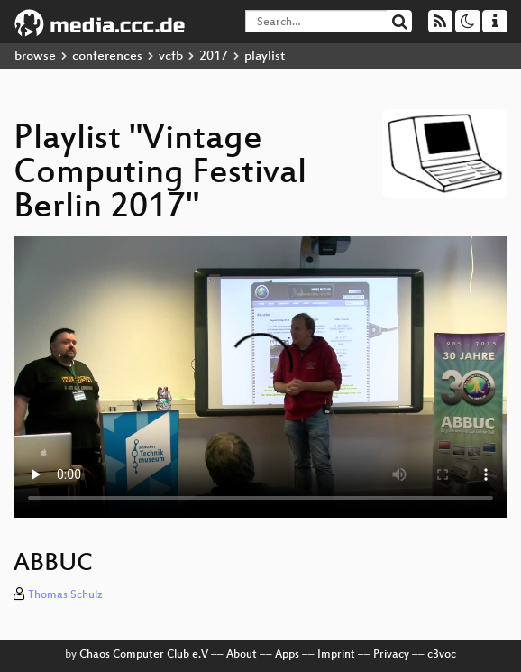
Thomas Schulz (65, 595)
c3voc (441, 655)
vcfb (171, 56)
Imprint (336, 655)
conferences (107, 56)
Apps (287, 655)
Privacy (391, 655)
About (241, 655)
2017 (213, 56)
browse (35, 56)
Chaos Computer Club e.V (143, 655)
